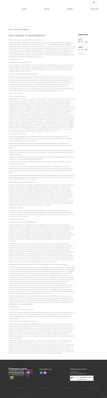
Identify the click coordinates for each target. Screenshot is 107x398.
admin (83, 41)
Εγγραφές (70, 9)
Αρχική (24, 9)
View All (80, 54)
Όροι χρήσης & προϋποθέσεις (43, 388)
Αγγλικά (46, 9)
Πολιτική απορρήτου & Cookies (20, 388)
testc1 (80, 40)
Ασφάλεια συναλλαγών (68, 388)
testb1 (80, 47)
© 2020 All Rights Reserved (21, 396)
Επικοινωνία (94, 9)
